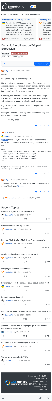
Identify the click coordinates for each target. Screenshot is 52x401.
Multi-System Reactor (12, 39)
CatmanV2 (9, 215)
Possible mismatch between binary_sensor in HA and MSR (26, 311)
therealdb (8, 332)
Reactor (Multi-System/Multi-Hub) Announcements (23, 240)
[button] (3, 398)
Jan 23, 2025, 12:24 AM (23, 180)
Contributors (41, 379)
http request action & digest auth (16, 20)
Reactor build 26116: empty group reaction (19, 343)
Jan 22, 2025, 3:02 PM (23, 71)
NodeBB (42, 376)
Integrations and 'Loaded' (12, 297)
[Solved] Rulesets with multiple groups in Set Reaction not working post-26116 (24, 327)
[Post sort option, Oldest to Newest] (4, 63)
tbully (6, 71)
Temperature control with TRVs (14, 357)
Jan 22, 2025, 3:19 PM (24, 136)
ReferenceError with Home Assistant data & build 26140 (25, 283)
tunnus (6, 136)
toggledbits (10, 198)
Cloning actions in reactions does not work (19, 254)
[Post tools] (49, 125)
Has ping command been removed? (16, 268)
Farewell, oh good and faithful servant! (17, 211)
